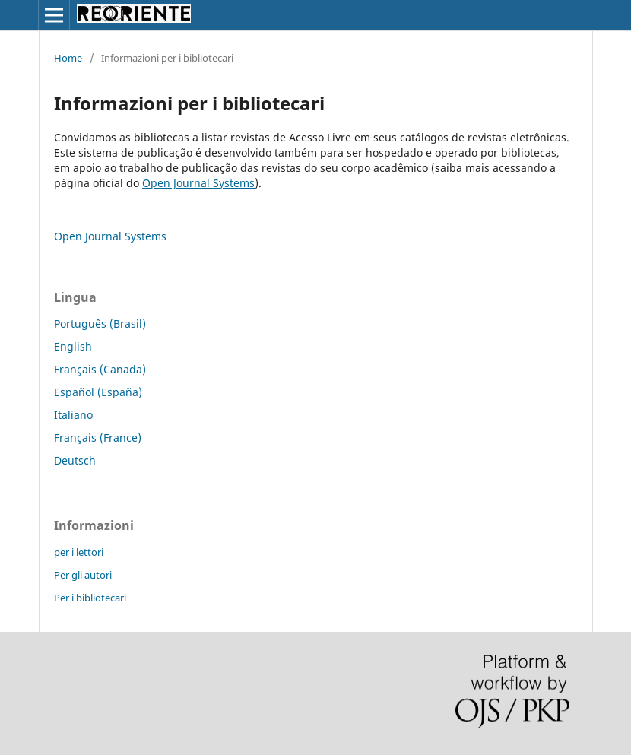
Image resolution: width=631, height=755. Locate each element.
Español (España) (98, 392)
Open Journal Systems (198, 183)
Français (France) (97, 437)
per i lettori (78, 552)
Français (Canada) (100, 369)
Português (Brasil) (100, 323)
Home (68, 58)
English (73, 346)
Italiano (73, 415)
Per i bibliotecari (90, 597)
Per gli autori (83, 575)
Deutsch (75, 460)
